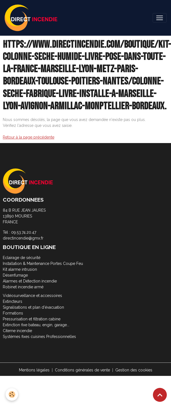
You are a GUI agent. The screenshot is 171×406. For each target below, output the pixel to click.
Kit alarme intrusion (20, 269)
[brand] (32, 17)
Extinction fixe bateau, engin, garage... (36, 325)
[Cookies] (12, 394)
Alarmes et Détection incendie (30, 281)
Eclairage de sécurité (21, 257)
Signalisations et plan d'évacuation (33, 307)
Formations (13, 313)
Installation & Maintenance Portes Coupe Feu (43, 263)
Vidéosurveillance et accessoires (32, 295)
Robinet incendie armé (23, 287)
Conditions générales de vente (82, 370)
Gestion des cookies (133, 370)
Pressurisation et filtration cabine (31, 319)
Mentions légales (34, 370)
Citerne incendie (17, 330)
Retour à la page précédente (28, 137)
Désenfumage (15, 275)
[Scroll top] (160, 395)
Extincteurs (12, 301)
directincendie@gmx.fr (23, 238)
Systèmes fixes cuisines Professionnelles (39, 336)
